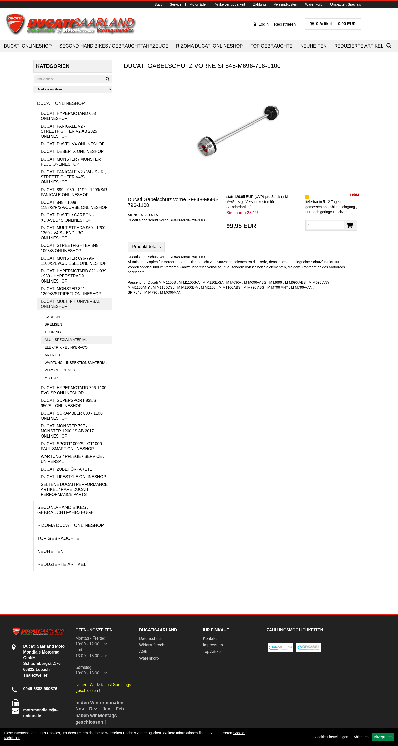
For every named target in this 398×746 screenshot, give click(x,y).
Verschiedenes (60, 370)
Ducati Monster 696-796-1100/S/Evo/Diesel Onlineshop (74, 261)
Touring (53, 332)
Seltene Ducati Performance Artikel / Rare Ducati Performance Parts (74, 489)
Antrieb (52, 355)
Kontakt (210, 638)
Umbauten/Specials (345, 4)
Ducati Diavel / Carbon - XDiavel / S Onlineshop (67, 217)
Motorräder (198, 4)
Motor (51, 378)
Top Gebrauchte (271, 46)
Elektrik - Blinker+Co (66, 347)
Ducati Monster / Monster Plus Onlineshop (71, 161)
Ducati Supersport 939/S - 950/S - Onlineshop (70, 403)
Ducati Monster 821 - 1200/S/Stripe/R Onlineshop (71, 291)
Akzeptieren (383, 737)
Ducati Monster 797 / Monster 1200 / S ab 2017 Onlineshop (67, 431)
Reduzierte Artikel (358, 46)
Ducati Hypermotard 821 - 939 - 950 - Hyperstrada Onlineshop (73, 276)
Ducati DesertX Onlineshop (72, 151)
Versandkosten (285, 4)
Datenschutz (150, 638)
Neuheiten (313, 46)
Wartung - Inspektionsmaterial (76, 363)
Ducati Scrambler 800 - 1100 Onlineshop (72, 416)
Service (176, 4)
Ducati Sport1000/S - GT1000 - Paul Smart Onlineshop (72, 446)
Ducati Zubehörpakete (66, 469)
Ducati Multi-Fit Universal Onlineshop (70, 304)
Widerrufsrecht (152, 645)
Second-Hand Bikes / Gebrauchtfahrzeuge (114, 46)
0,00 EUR (333, 24)
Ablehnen (361, 737)
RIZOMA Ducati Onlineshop (209, 46)
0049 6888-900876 (40, 689)
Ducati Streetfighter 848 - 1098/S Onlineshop (71, 248)
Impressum (213, 645)
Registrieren (285, 24)
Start (158, 4)
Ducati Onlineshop (28, 46)
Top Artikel (212, 651)
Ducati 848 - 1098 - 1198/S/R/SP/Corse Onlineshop (74, 205)
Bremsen (53, 324)
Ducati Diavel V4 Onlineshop (73, 144)
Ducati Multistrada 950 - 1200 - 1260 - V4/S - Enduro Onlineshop (74, 233)
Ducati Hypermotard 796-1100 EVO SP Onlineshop (73, 390)
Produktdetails (146, 246)
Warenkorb (313, 4)
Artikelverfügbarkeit (230, 4)
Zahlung (259, 4)
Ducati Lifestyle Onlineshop (73, 477)
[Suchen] (389, 45)
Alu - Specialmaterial (66, 340)
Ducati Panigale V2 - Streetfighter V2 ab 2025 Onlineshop (69, 131)
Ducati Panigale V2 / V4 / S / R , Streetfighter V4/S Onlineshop (73, 177)
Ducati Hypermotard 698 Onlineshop (68, 116)
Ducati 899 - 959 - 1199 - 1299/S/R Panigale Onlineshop (74, 192)
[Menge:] (325, 225)
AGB (143, 651)
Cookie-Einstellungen (331, 737)
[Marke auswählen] (72, 89)
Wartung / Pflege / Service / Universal (72, 459)
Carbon (52, 317)
